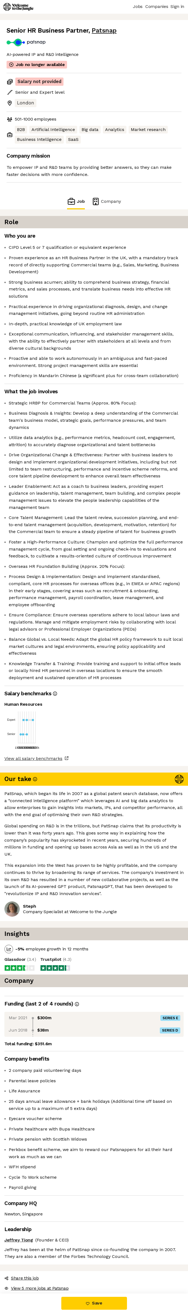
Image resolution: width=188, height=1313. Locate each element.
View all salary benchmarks (33, 758)
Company (106, 201)
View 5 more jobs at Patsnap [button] (36, 1288)
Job (76, 201)
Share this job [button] (21, 1278)
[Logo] (18, 7)
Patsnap (104, 30)
